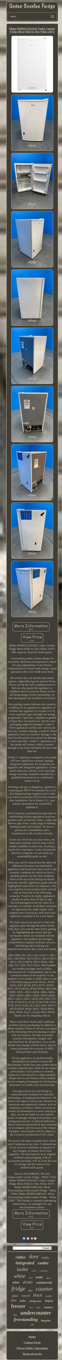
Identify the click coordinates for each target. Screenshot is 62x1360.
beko (23, 1300)
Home (32, 1336)
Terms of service (32, 1353)
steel (31, 1277)
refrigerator (35, 1301)
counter (44, 1289)
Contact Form (32, 1342)
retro (15, 1315)
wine (16, 1282)
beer (39, 1307)
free (30, 1290)
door (34, 1256)
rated (34, 1270)
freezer (18, 1306)
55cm (31, 1307)
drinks (28, 1282)
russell (25, 1295)
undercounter (35, 1313)
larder (22, 1269)
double (48, 1296)
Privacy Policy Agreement (32, 1348)
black (37, 1295)
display (49, 1300)
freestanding (26, 1319)
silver (48, 1278)
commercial (44, 1282)
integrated (25, 1262)
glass (15, 1295)
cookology (44, 1271)
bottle (39, 1277)
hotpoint (46, 1320)
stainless (48, 1307)
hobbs (45, 1257)
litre (14, 1300)
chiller (20, 1257)
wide (32, 1325)
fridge (18, 1288)
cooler (43, 1263)
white (19, 1276)
